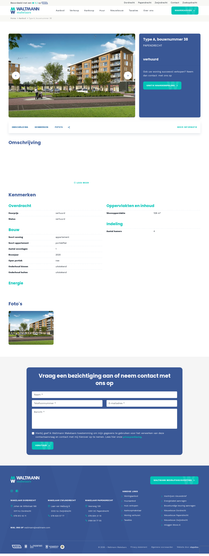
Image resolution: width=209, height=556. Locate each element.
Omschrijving (20, 129)
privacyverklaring (132, 439)
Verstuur (41, 448)
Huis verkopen (131, 508)
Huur (102, 11)
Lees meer (81, 185)
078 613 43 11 (20, 518)
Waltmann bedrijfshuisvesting (173, 482)
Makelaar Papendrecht (99, 503)
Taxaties (133, 11)
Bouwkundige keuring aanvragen (179, 508)
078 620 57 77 (57, 518)
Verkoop (74, 11)
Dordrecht (129, 2)
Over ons (148, 11)
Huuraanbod (130, 503)
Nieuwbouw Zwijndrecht (176, 522)
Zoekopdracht (189, 2)
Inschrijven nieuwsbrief (175, 498)
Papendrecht (144, 2)
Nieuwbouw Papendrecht (176, 518)
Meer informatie (187, 129)
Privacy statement (138, 550)
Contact (175, 2)
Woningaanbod (131, 498)
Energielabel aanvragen (175, 503)
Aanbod (60, 11)
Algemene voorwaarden (162, 550)
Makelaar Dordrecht (23, 503)
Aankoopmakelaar (132, 513)
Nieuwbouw (117, 11)
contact (152, 78)
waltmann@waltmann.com (37, 530)
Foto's (59, 129)
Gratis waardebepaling (160, 88)
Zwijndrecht (161, 2)
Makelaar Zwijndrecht (62, 503)
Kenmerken (41, 129)
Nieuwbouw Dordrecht (175, 513)
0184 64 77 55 (94, 523)
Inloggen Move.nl (172, 527)
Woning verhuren (132, 518)
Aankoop (89, 11)
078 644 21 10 (94, 518)
